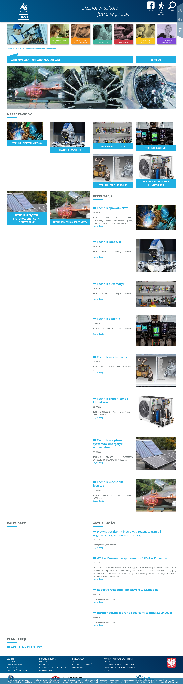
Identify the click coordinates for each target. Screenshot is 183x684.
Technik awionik (108, 319)
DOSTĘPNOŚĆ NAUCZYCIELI (18, 670)
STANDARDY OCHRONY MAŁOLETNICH (119, 664)
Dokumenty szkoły (47, 659)
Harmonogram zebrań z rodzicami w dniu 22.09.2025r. (135, 613)
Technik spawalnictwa (112, 208)
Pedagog (43, 662)
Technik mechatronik (112, 357)
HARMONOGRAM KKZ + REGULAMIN (53, 667)
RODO (73, 662)
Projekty (11, 662)
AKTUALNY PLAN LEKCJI (27, 647)
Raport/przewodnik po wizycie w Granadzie (127, 590)
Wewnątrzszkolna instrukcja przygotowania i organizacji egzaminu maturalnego (127, 533)
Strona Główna (15, 48)
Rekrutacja (103, 196)
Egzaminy (11, 659)
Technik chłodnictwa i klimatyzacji (110, 400)
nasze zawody (77, 659)
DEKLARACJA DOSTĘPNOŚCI (82, 664)
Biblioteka (44, 664)
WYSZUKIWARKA (78, 667)
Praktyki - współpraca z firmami (118, 659)
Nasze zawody (19, 114)
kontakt (107, 670)
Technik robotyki (109, 242)
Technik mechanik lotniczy (108, 483)
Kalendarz (16, 523)
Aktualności (104, 523)
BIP (72, 670)
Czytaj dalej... (98, 226)
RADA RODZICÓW (46, 670)
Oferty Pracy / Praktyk (17, 664)
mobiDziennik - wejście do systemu (119, 667)
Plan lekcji (16, 639)
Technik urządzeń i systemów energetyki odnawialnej (108, 443)
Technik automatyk (111, 284)
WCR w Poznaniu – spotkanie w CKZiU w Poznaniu (132, 558)
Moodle (107, 662)
